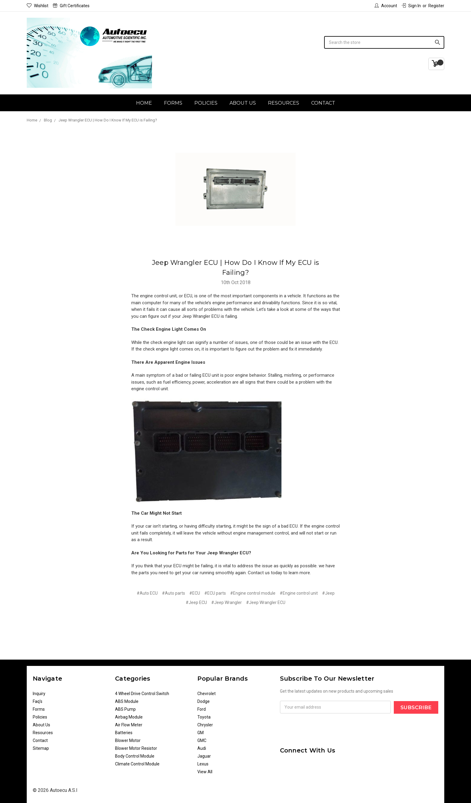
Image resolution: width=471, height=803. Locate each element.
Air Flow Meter (128, 724)
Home (144, 103)
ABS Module (126, 701)
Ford (201, 709)
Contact (323, 103)
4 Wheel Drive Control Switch (142, 693)
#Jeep (328, 593)
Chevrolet (206, 693)
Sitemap (41, 748)
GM (200, 732)
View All (204, 771)
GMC (201, 740)
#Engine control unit (299, 593)
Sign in (411, 5)
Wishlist (37, 5)
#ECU (194, 593)
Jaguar (204, 756)
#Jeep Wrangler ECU (265, 602)
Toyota (204, 717)
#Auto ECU (147, 593)
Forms (173, 103)
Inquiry (39, 693)
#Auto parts (173, 593)
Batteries (123, 732)
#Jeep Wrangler (226, 602)
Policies (205, 103)
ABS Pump (125, 709)
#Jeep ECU (196, 602)
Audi (201, 748)
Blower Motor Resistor (136, 748)
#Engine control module (252, 593)
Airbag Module (129, 717)
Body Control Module (134, 756)
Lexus (202, 764)
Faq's (37, 701)
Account (386, 5)
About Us (242, 103)
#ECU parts (215, 593)
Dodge (203, 701)
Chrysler (205, 724)
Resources (283, 103)
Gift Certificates (71, 5)
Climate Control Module (137, 764)
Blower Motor (128, 740)
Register (436, 5)
